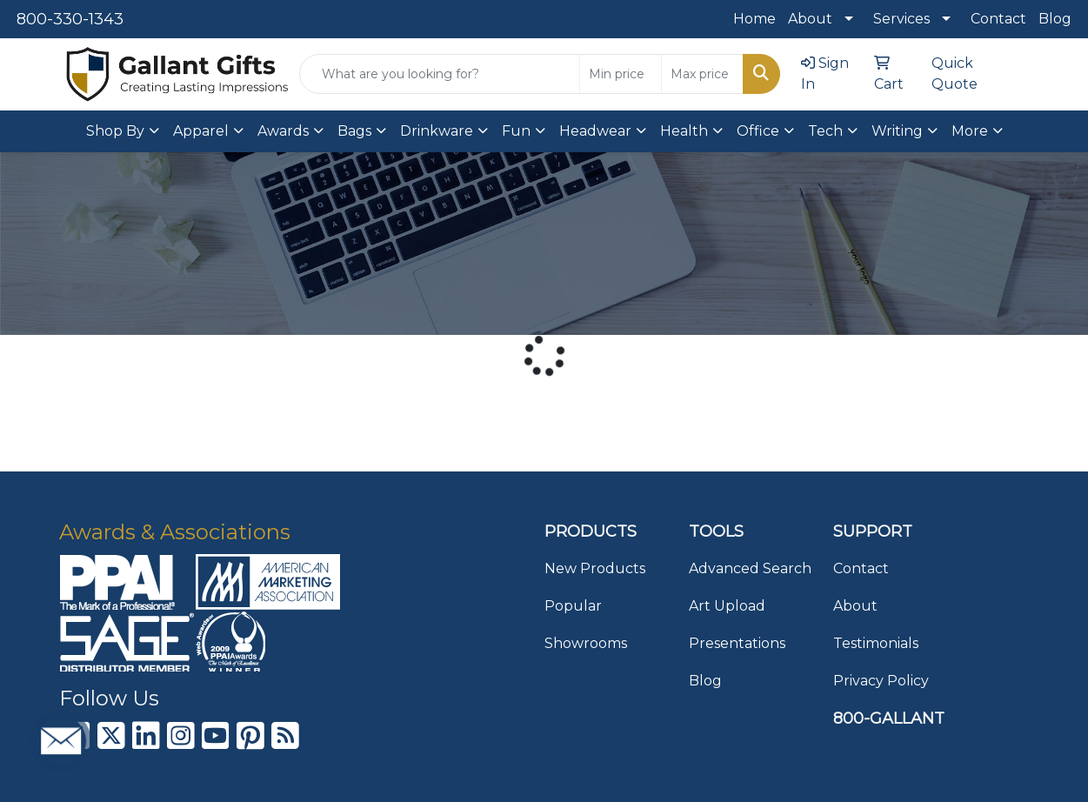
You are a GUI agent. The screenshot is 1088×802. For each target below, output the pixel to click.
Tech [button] (825, 131)
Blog (1054, 18)
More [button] (969, 131)
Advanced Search (750, 568)
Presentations (737, 643)
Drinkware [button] (436, 131)
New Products (594, 568)
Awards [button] (283, 131)
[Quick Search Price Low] (620, 74)
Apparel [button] (201, 131)
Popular (573, 606)
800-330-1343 (70, 19)
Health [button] (684, 131)
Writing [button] (897, 131)
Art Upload (727, 606)
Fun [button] (516, 131)
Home (754, 18)
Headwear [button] (595, 131)
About (810, 18)
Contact (998, 18)
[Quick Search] (439, 74)
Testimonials (875, 643)
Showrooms (585, 643)
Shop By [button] (115, 131)
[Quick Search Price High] (702, 74)
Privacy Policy (881, 680)
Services (901, 18)
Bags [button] (354, 131)
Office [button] (758, 131)
